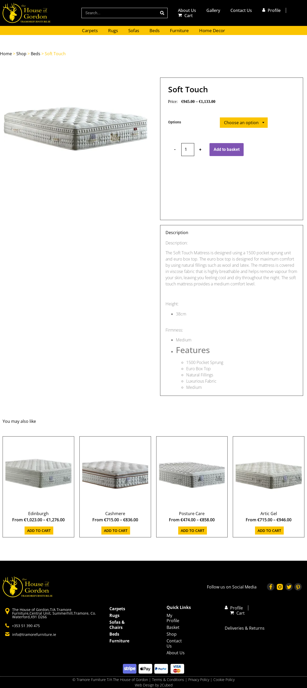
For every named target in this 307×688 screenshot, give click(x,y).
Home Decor (212, 30)
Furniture (179, 30)
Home (6, 54)
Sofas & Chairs (117, 624)
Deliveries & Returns (245, 628)
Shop (21, 54)
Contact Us (241, 10)
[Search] (162, 13)
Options (174, 122)
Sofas (133, 30)
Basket (173, 627)
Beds (154, 30)
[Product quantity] (187, 149)
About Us (187, 10)
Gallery (213, 10)
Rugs (113, 30)
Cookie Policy (224, 679)
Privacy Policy (199, 679)
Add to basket (226, 149)
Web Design (144, 685)
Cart (188, 15)
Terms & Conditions (168, 679)
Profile (274, 10)
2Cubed (166, 685)
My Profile (173, 618)
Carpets (90, 30)
